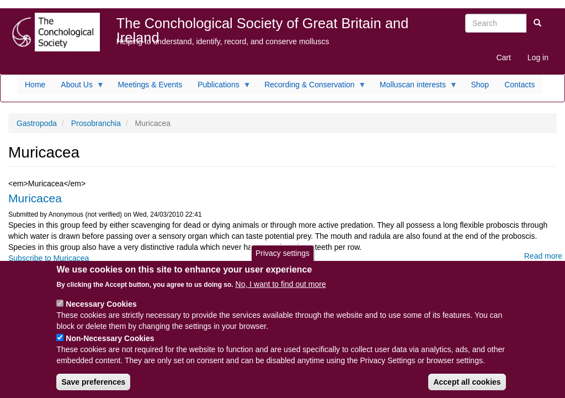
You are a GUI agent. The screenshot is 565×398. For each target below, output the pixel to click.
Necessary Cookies (101, 311)
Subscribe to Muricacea (48, 258)
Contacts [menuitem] (519, 84)
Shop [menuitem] (480, 84)
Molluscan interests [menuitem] (414, 87)
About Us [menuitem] (78, 87)
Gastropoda (37, 123)
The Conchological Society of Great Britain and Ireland (262, 25)
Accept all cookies (466, 389)
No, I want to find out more (281, 291)
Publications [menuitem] (220, 87)
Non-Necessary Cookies (110, 345)
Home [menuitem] (35, 84)
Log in (537, 57)
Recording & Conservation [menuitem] (311, 87)
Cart (503, 57)
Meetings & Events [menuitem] (150, 84)
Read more (543, 256)
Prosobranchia (96, 123)
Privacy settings (282, 260)
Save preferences (93, 389)
